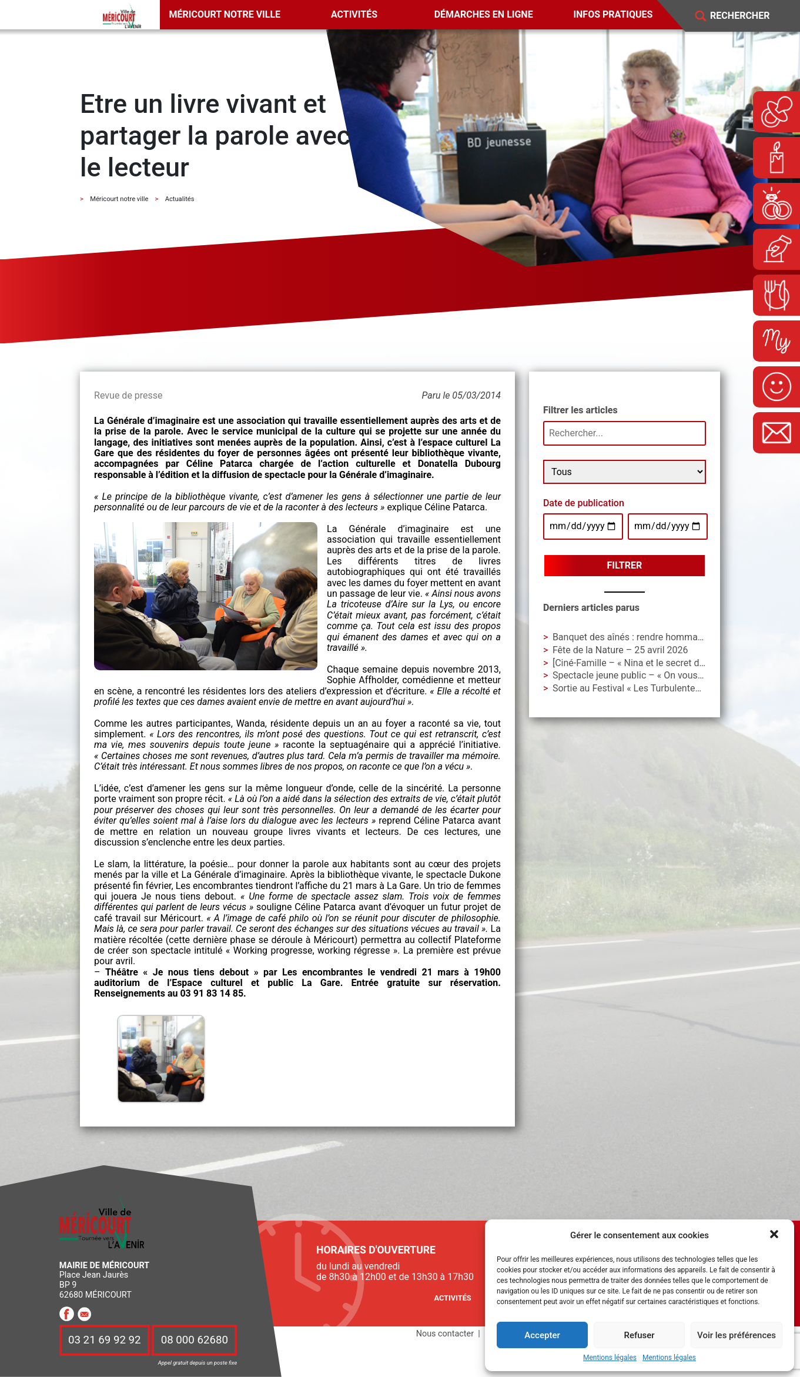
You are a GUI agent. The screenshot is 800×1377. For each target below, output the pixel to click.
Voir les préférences (736, 1335)
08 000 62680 (194, 1339)
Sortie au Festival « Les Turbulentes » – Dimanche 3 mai (669, 688)
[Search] (748, 16)
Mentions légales (610, 1358)
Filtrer (624, 565)
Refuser (639, 1335)
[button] (775, 1235)
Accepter (542, 1335)
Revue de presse (128, 395)
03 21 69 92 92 (104, 1339)
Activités (354, 14)
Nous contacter (445, 1334)
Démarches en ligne (483, 14)
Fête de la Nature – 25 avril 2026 (620, 650)
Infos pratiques (612, 14)
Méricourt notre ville (224, 14)
